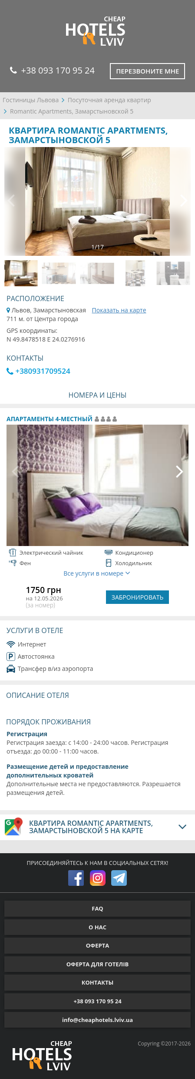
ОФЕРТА (97, 945)
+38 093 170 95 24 (52, 70)
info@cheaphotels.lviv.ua (97, 1020)
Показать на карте (119, 310)
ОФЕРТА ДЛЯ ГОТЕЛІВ (97, 964)
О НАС (97, 927)
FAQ (97, 908)
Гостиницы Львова (31, 100)
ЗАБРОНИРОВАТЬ (138, 597)
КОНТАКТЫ (98, 982)
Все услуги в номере (96, 573)
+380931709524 (38, 371)
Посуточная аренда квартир (109, 100)
